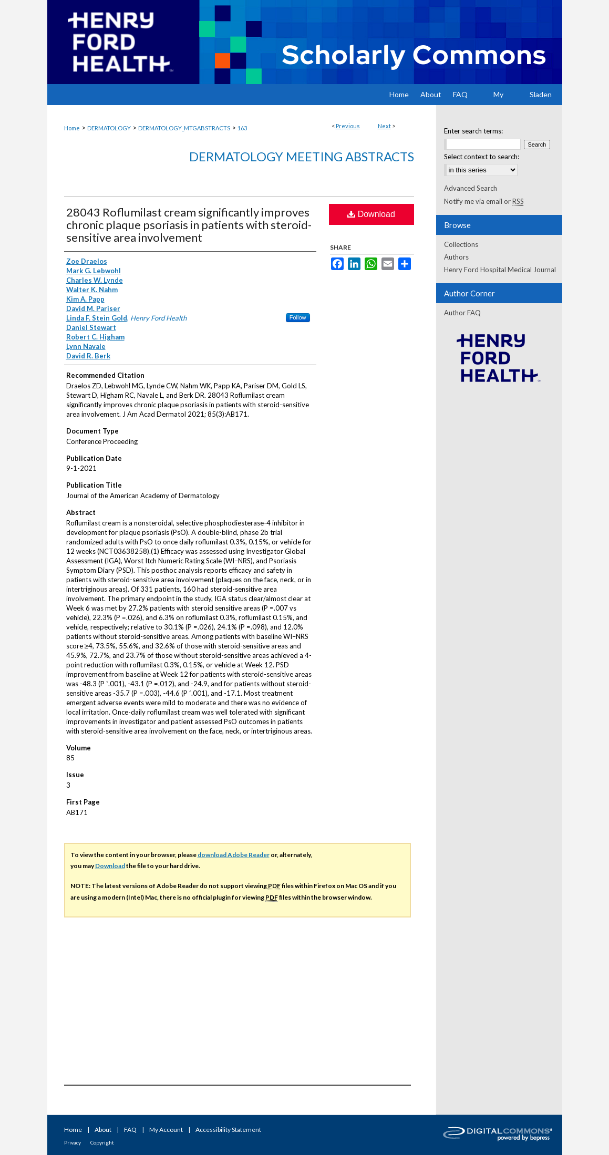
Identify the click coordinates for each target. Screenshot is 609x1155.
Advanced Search (470, 188)
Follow (298, 317)
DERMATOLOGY (109, 128)
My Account (166, 1129)
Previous (348, 125)
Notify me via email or (484, 201)
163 (242, 128)
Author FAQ (462, 312)
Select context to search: (481, 156)
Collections (461, 244)
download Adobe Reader (234, 855)
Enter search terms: (473, 131)
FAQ (130, 1129)
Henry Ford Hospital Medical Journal (500, 269)
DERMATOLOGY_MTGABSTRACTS (184, 128)
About (103, 1129)
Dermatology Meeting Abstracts (301, 156)
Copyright (102, 1142)
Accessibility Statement (228, 1129)
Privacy (72, 1142)
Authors (456, 257)
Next (384, 125)
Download (371, 214)
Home (72, 128)
